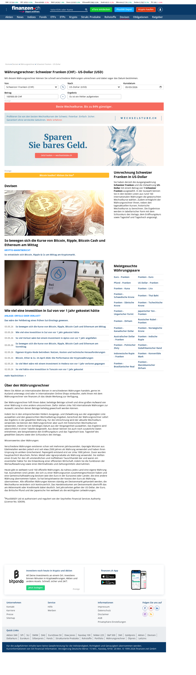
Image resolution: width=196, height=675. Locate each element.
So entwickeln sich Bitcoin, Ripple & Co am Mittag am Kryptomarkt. (40, 254)
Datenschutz (104, 610)
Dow (37, 2)
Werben (52, 610)
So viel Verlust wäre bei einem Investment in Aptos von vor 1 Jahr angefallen (56, 337)
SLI (27, 635)
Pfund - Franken (122, 282)
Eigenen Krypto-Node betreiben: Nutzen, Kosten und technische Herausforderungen (60, 352)
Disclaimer (103, 614)
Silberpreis (38, 638)
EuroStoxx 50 (55, 635)
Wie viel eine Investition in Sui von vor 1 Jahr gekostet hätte (51, 310)
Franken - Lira (145, 288)
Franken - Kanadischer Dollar (124, 329)
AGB (100, 618)
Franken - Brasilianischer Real (124, 365)
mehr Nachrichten (15, 375)
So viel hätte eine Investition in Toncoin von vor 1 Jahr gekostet (49, 369)
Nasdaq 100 (84, 635)
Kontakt (10, 607)
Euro (68, 2)
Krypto (73, 17)
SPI (21, 2)
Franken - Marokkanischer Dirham (146, 365)
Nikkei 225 (98, 635)
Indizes (31, 17)
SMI (7, 2)
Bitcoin (119, 2)
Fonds (43, 17)
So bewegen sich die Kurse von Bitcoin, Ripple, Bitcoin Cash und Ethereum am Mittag (54, 242)
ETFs (53, 17)
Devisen (124, 17)
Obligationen (140, 17)
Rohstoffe (110, 17)
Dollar (136, 2)
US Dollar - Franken (148, 282)
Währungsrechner (115, 638)
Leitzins (142, 638)
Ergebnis (94, 95)
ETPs (62, 17)
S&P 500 (111, 635)
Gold (103, 2)
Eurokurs (24, 638)
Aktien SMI (11, 635)
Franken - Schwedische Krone (124, 296)
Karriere (10, 610)
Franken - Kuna (122, 288)
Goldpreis (130, 635)
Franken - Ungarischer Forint (124, 312)
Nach (94, 86)
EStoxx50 (86, 2)
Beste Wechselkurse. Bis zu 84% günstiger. (84, 106)
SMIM (35, 635)
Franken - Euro (145, 277)
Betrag (31, 95)
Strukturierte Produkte (67, 638)
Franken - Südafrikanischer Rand (150, 346)
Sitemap (10, 618)
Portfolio (99, 638)
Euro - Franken (121, 277)
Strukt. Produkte (91, 17)
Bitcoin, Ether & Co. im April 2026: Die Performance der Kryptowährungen (54, 357)
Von (31, 86)
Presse (9, 614)
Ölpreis (132, 638)
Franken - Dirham (123, 321)
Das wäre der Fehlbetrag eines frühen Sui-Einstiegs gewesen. (36, 320)
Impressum (104, 607)
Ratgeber (157, 17)
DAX (53, 2)
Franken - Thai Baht (148, 295)
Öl (152, 2)
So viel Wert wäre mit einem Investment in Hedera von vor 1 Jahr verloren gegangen (60, 363)
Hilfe (50, 607)
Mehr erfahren (54, 119)
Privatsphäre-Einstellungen (112, 622)
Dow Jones (69, 635)
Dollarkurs (11, 638)
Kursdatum (143, 86)
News (20, 17)
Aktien (9, 17)
